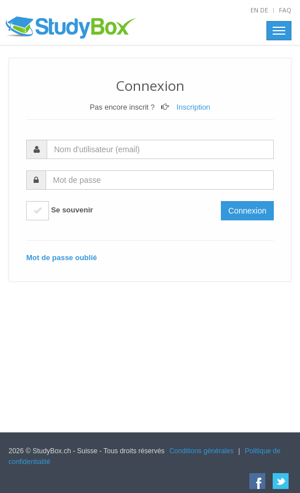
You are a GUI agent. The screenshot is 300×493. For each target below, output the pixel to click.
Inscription (193, 107)
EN (254, 10)
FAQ (285, 10)
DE (264, 10)
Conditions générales (201, 451)
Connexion (247, 210)
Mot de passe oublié (61, 257)
